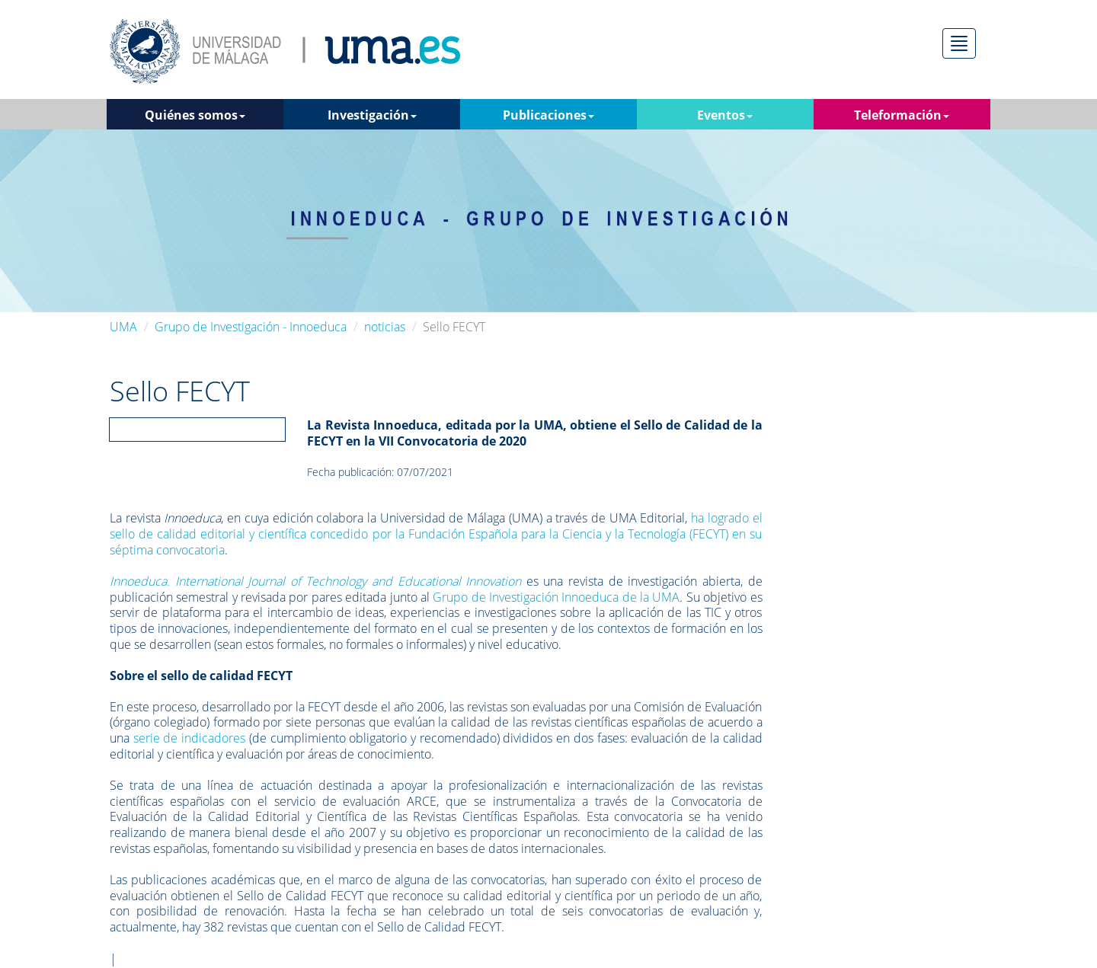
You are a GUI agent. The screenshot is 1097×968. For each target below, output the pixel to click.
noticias (384, 326)
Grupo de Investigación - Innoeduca (251, 326)
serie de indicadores (189, 738)
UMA (123, 326)
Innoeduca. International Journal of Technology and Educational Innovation (315, 581)
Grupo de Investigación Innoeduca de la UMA (556, 597)
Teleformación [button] (901, 115)
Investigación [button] (372, 115)
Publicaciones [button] (548, 115)
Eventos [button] (725, 115)
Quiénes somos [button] (195, 115)
